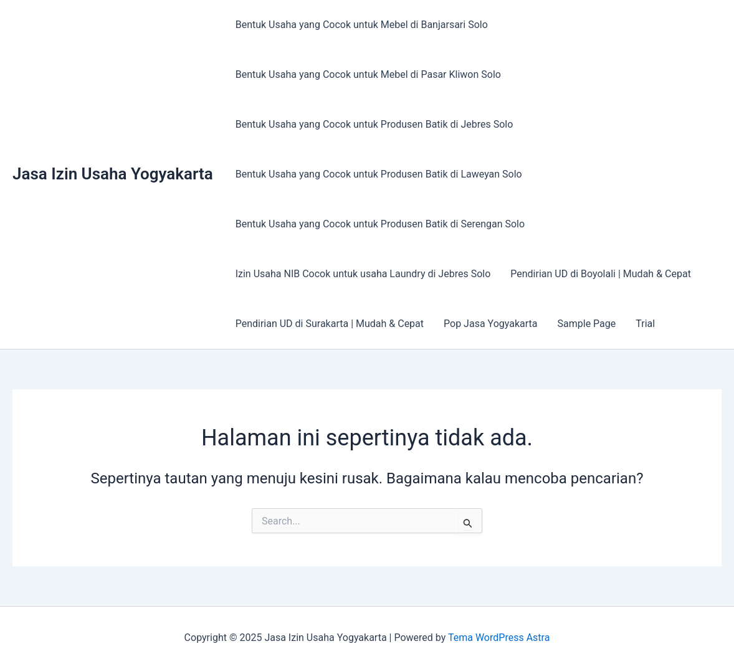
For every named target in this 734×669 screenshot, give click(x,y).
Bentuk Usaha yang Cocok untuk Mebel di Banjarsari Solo (362, 25)
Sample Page (587, 324)
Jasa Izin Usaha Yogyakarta (112, 173)
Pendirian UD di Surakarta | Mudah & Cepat (330, 324)
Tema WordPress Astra (499, 637)
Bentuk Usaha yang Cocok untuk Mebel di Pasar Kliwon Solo (368, 74)
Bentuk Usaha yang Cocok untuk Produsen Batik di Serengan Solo (380, 224)
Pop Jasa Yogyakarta (490, 324)
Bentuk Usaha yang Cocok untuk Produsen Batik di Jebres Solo (374, 124)
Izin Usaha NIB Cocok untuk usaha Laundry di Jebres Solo (363, 274)
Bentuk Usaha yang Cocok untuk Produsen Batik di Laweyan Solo (379, 174)
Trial (645, 324)
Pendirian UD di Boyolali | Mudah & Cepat (600, 274)
